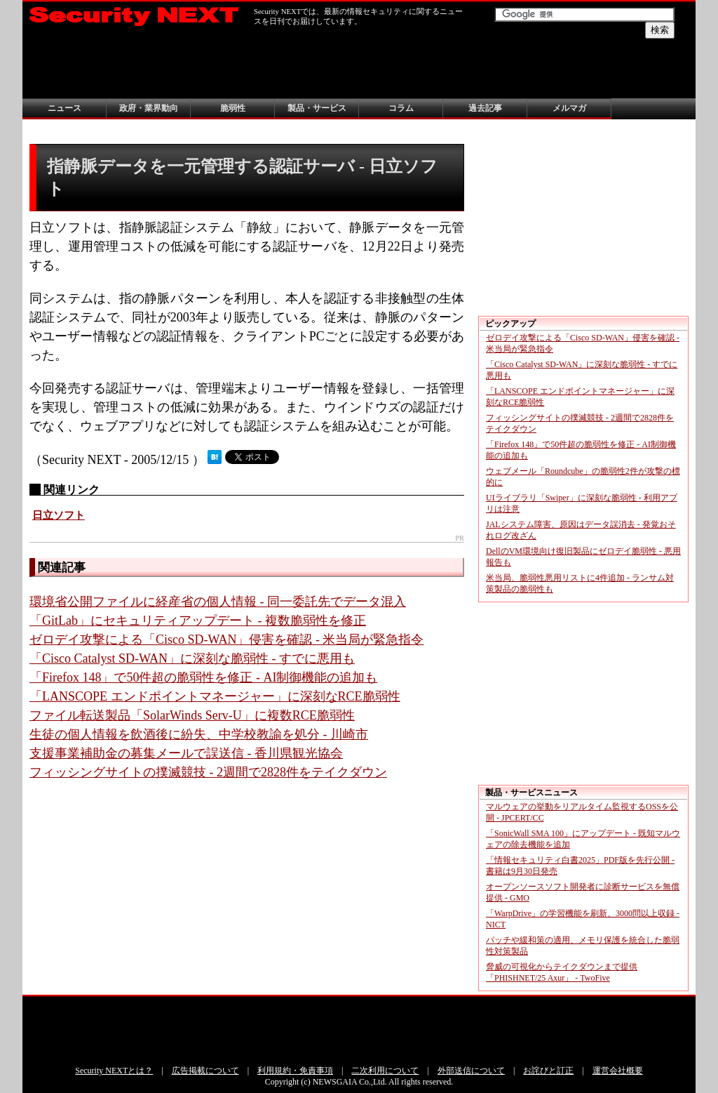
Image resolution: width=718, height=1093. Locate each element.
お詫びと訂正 (548, 1070)
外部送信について (471, 1070)
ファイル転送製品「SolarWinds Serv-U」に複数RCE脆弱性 (192, 715)
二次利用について (385, 1070)
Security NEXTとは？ (114, 1070)
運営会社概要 (617, 1070)
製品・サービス (316, 108)
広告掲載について (205, 1070)
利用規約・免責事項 (295, 1070)
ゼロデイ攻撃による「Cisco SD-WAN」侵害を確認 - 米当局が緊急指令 (226, 639)
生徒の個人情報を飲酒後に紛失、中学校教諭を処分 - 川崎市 (198, 734)
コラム (401, 108)
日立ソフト (58, 515)
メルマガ (569, 108)
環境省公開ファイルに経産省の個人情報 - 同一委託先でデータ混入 (217, 602)
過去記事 (485, 108)
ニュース (64, 108)
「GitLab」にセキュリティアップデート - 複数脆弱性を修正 (197, 621)
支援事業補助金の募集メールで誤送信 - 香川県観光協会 (186, 753)
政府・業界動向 (148, 108)
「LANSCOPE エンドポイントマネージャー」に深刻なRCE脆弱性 (214, 696)
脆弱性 (232, 108)
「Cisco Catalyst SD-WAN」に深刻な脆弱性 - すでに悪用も (192, 658)
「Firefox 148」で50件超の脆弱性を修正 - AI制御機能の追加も (203, 677)
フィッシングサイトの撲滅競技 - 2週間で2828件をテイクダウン (208, 772)
